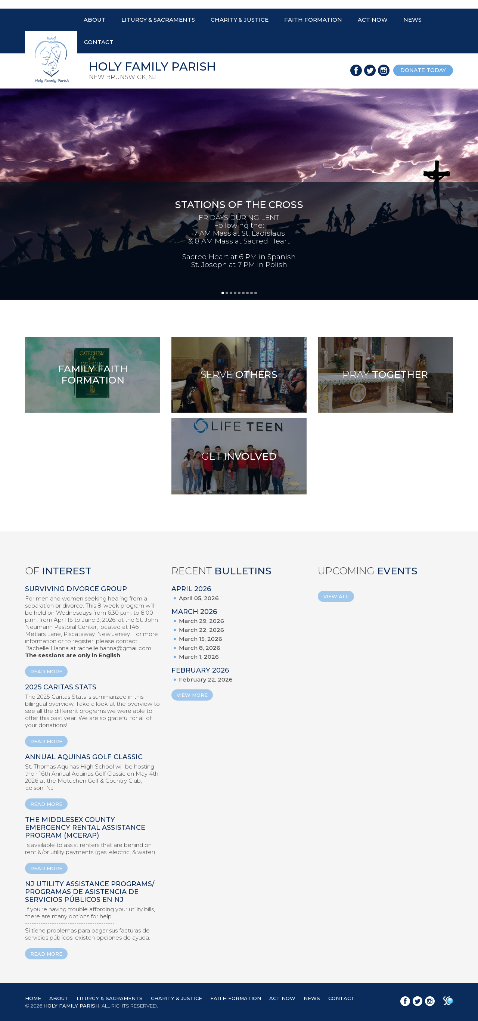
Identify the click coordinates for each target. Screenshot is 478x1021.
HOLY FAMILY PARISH (71, 1006)
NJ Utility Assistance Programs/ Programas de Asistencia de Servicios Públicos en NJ (89, 892)
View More (192, 695)
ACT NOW (373, 19)
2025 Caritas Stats (60, 687)
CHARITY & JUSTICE (240, 19)
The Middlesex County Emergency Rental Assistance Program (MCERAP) (85, 828)
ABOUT (95, 19)
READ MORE (46, 671)
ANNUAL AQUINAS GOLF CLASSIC (84, 757)
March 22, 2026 (201, 629)
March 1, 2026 (199, 656)
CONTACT (99, 42)
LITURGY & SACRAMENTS (158, 19)
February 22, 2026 (206, 679)
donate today (423, 70)
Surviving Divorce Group (76, 589)
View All (335, 596)
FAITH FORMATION (313, 19)
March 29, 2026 (201, 620)
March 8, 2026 (199, 647)
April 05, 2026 (199, 598)
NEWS (412, 19)
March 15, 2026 (200, 638)
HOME (33, 998)
